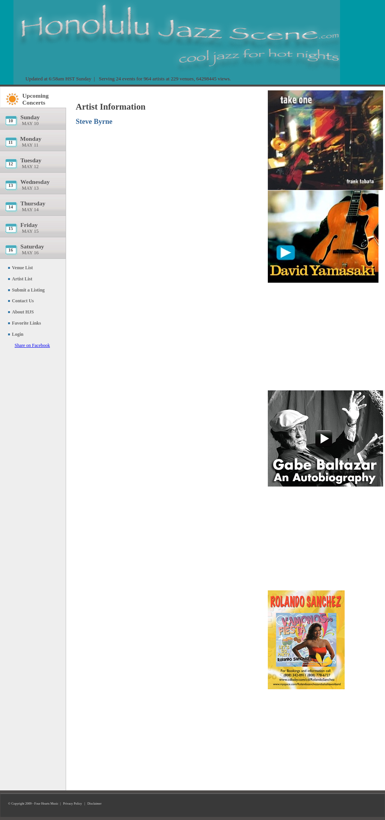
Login (17, 334)
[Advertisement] (325, 336)
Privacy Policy (72, 803)
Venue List (22, 267)
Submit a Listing (28, 290)
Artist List (22, 279)
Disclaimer (95, 803)
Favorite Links (26, 323)
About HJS (23, 312)
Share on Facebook (32, 345)
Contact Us (23, 300)
